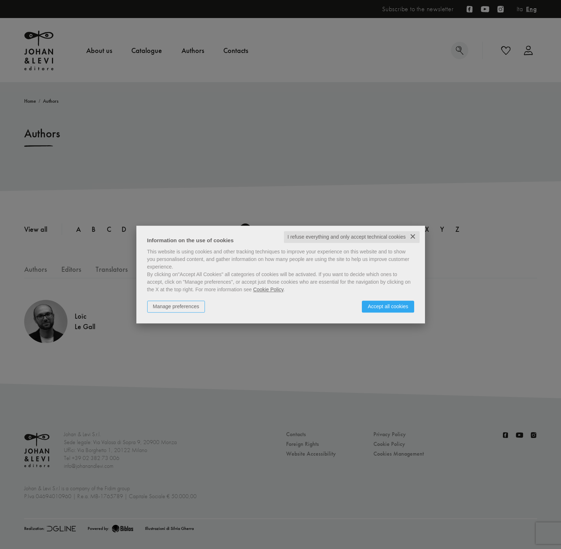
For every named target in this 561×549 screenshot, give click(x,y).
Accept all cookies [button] (388, 306)
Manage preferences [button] (176, 306)
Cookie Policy (268, 289)
